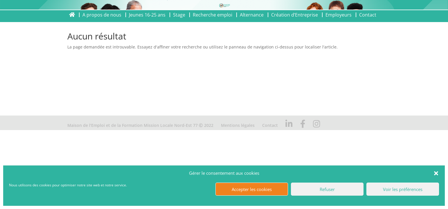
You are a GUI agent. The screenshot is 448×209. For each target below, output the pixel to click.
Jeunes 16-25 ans (147, 15)
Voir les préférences (402, 189)
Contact (367, 15)
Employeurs (338, 15)
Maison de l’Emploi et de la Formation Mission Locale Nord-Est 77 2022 (140, 125)
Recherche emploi (212, 15)
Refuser (327, 189)
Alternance (252, 15)
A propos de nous (101, 15)
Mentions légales (238, 125)
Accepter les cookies (252, 189)
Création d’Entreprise (294, 15)
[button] (436, 173)
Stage (179, 15)
